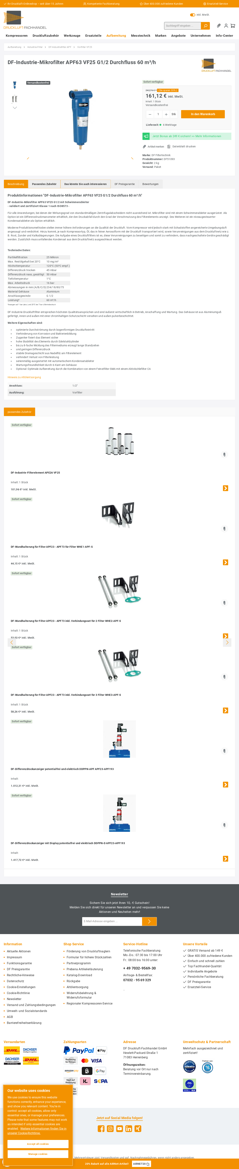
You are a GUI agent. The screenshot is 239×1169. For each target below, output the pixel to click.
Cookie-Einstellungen (21, 987)
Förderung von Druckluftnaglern (88, 951)
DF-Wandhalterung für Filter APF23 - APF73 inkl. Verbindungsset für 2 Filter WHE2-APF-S (66, 620)
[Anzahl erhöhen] (166, 114)
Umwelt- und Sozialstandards (27, 1011)
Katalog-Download (79, 975)
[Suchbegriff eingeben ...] (182, 26)
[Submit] (149, 921)
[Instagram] (110, 1128)
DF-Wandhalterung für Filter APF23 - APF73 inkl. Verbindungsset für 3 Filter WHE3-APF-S (66, 694)
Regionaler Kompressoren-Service (89, 1003)
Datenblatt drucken (184, 146)
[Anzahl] (158, 114)
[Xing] (138, 1128)
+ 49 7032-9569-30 (139, 968)
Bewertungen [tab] (150, 184)
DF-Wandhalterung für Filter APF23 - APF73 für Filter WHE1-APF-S (52, 546)
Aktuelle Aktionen (19, 951)
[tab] (16, 184)
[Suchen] (205, 26)
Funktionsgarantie (19, 963)
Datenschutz (15, 981)
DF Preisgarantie (18, 969)
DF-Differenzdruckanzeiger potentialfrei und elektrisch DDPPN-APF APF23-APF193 (62, 769)
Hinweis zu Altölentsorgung (24, 377)
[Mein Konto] (226, 26)
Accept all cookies (38, 1144)
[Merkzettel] (219, 26)
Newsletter (14, 999)
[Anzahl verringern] (150, 114)
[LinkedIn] (129, 1128)
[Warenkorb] (232, 26)
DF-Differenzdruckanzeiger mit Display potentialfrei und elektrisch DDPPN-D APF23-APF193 (68, 843)
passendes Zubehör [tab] (19, 411)
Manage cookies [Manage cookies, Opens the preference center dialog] (38, 1154)
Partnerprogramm (79, 963)
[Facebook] (101, 1128)
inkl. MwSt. (200, 14)
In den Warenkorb (203, 114)
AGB (10, 1017)
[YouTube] (119, 1128)
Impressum (14, 957)
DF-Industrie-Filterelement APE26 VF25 (35, 472)
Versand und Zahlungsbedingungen (31, 1005)
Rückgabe (73, 981)
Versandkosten (110, 1157)
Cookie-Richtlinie (18, 993)
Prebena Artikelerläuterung (85, 969)
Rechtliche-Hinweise (20, 975)
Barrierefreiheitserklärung (24, 1023)
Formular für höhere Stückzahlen (89, 957)
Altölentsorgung (78, 987)
